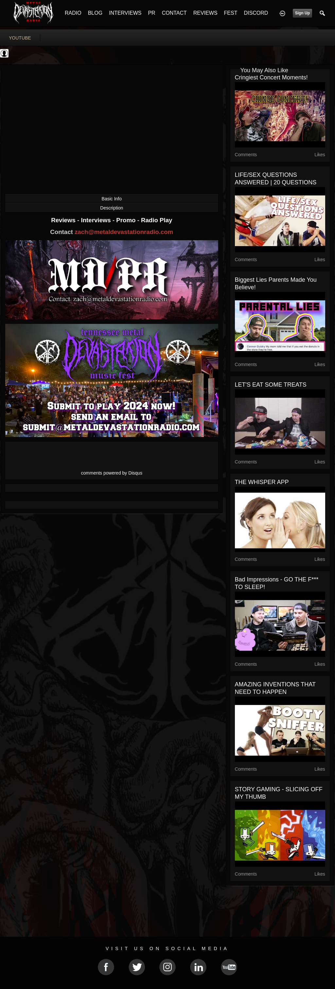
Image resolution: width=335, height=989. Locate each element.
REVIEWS (205, 13)
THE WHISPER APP (262, 482)
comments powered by (112, 473)
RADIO (73, 13)
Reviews (64, 220)
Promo (126, 220)
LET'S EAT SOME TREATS (271, 384)
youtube (20, 38)
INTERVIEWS (125, 13)
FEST (231, 13)
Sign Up (302, 13)
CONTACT (174, 13)
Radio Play (156, 220)
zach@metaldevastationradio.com (124, 231)
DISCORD (256, 13)
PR (151, 13)
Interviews (96, 220)
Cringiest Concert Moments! (271, 77)
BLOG (95, 13)
